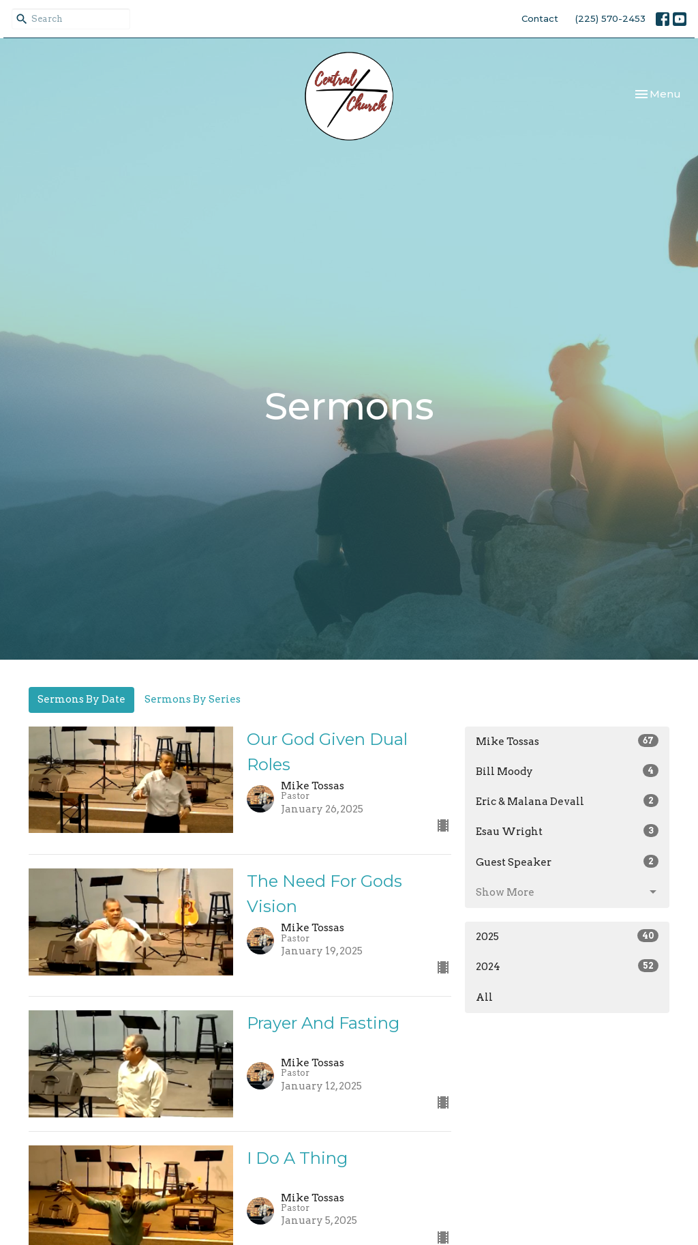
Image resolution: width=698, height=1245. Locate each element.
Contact (539, 18)
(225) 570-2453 (610, 18)
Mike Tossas (567, 741)
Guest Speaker (567, 861)
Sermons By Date (81, 699)
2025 (567, 936)
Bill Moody (567, 771)
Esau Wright (567, 831)
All (484, 997)
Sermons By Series (193, 699)
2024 (567, 966)
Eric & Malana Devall (567, 801)
